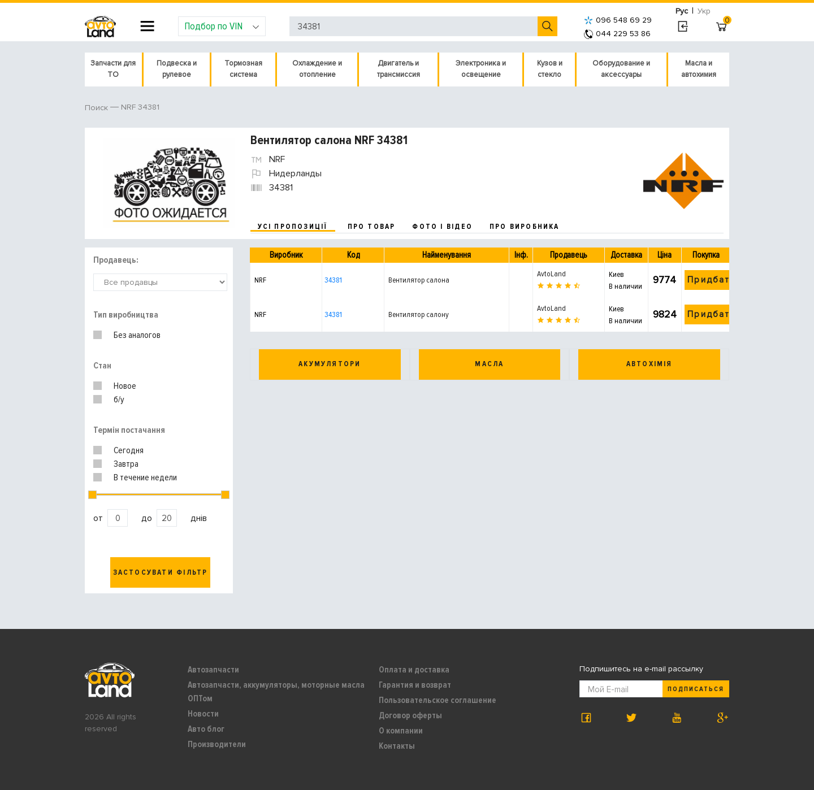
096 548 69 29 (618, 20)
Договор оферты (410, 715)
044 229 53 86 (617, 33)
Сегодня (129, 450)
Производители (217, 744)
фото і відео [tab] (442, 226)
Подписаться (696, 689)
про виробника (525, 226)
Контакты (397, 746)
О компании (401, 731)
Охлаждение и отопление (317, 69)
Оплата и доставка (414, 670)
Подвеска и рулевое (177, 69)
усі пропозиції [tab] (293, 226)
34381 (333, 280)
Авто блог (206, 729)
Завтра (126, 464)
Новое (125, 386)
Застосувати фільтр (160, 572)
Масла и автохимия (698, 69)
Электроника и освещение (481, 69)
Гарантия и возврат (415, 685)
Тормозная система (243, 69)
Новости (203, 714)
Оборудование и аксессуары (621, 69)
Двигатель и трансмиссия (398, 69)
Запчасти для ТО (113, 69)
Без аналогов (137, 335)
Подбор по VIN (221, 26)
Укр (704, 11)
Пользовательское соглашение (437, 700)
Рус (682, 11)
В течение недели (145, 477)
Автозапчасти (213, 670)
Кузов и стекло (549, 69)
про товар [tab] (372, 226)
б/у (119, 399)
